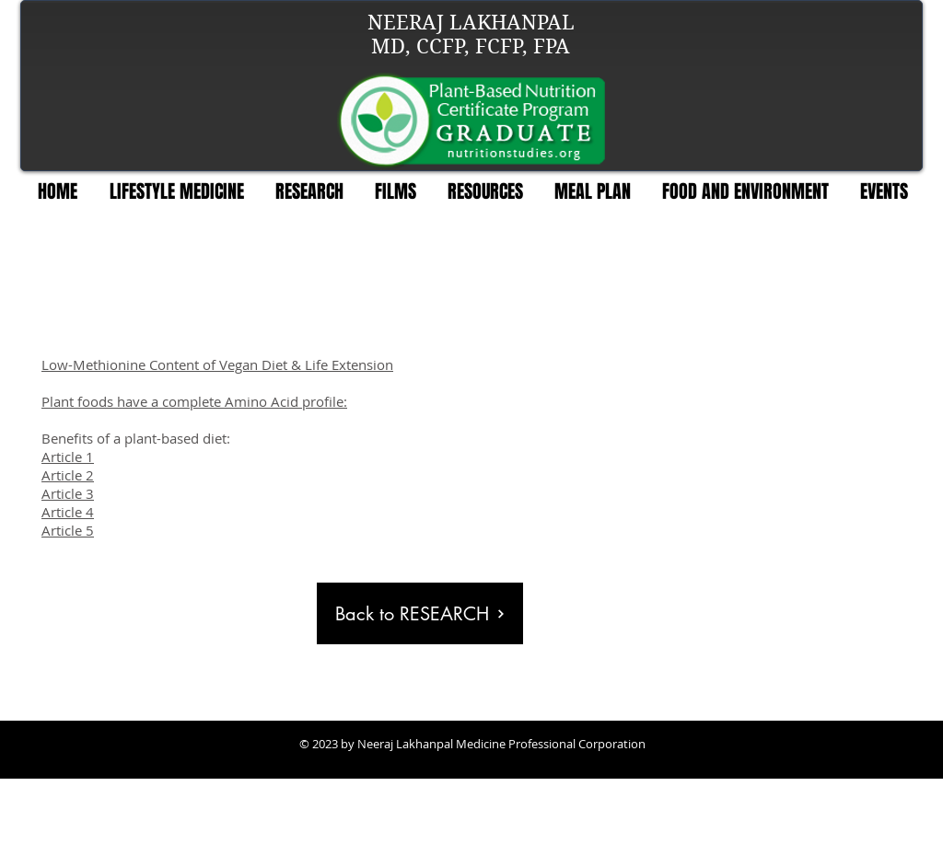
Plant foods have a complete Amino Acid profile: (194, 401)
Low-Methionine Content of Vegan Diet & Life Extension (217, 364)
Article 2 (67, 475)
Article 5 (67, 530)
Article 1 (67, 456)
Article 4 (67, 512)
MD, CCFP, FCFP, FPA (470, 46)
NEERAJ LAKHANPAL (471, 22)
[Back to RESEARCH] (420, 613)
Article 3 (67, 493)
